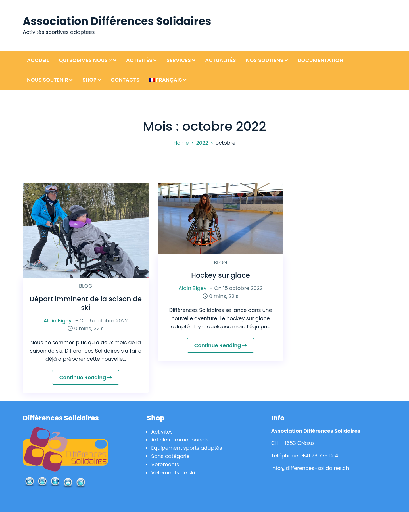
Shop (89, 79)
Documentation (320, 60)
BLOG (85, 285)
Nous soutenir (47, 79)
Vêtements (165, 464)
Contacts (125, 79)
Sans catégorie (170, 456)
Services (178, 60)
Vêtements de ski (173, 472)
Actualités (220, 60)
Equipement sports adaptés (186, 447)
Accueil (38, 60)
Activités (139, 60)
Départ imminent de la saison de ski (86, 303)
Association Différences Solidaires (117, 21)
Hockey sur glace (220, 275)
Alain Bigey (58, 320)
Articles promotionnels (179, 439)
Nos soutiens (264, 60)
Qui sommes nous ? (85, 60)
